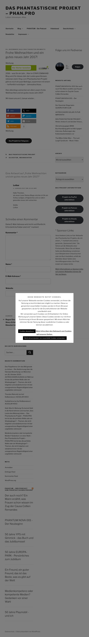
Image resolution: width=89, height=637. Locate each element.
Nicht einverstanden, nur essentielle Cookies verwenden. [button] (44, 338)
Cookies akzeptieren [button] (27, 331)
